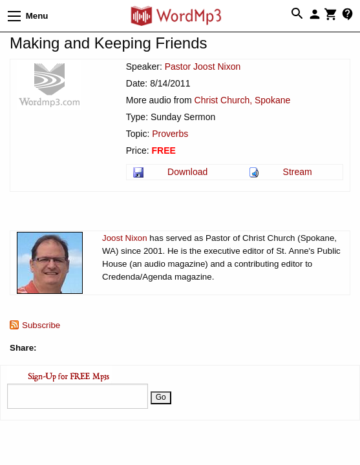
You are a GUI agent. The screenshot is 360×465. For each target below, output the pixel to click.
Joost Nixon (124, 238)
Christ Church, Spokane (243, 100)
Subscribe (41, 325)
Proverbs (170, 134)
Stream (297, 172)
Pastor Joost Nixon (203, 66)
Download (187, 172)
